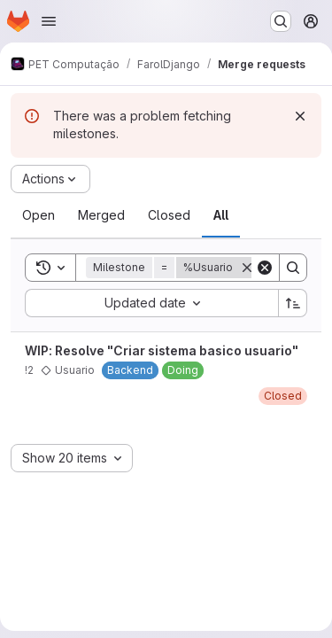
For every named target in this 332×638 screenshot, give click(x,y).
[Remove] (247, 267)
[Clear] (264, 267)
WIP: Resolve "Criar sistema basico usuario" (161, 350)
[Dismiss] (300, 116)
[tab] (38, 215)
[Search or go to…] (280, 21)
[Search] (293, 267)
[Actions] (50, 179)
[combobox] (151, 303)
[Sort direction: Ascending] (293, 303)
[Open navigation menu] (49, 21)
